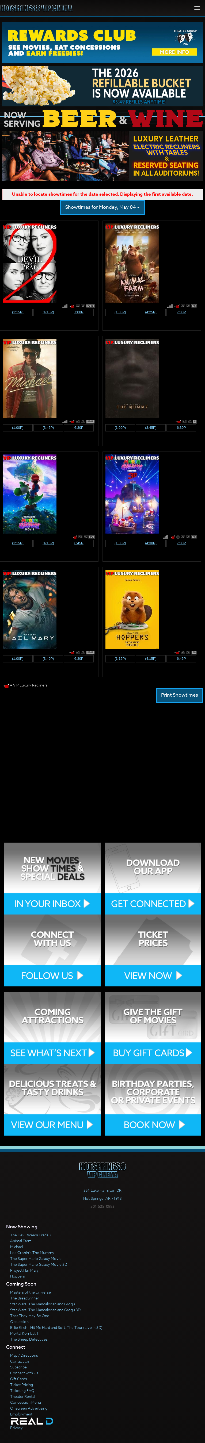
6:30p (78, 428)
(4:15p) (48, 312)
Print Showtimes (179, 695)
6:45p (78, 543)
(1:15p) (18, 312)
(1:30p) (120, 312)
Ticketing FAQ (22, 1390)
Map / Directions (24, 1355)
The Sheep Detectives (29, 1339)
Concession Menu (25, 1402)
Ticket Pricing (21, 1384)
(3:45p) (48, 428)
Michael (16, 1246)
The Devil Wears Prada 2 (30, 1234)
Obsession (19, 1321)
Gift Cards (18, 1378)
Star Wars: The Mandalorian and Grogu (42, 1303)
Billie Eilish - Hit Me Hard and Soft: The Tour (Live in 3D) (56, 1327)
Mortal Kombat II (24, 1333)
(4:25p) (151, 312)
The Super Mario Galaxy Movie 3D (38, 1264)
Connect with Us (24, 1372)
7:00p (78, 312)
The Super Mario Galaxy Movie (36, 1258)
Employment (21, 1414)
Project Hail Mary (24, 1270)
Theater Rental (22, 1396)
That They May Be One (29, 1315)
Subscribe (18, 1366)
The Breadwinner (24, 1298)
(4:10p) (48, 543)
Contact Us (19, 1361)
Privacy (16, 1427)
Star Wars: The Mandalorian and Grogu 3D (45, 1309)
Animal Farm (21, 1240)
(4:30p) (151, 543)
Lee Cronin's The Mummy (32, 1252)
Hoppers (17, 1276)
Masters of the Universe (30, 1292)
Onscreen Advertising (28, 1408)
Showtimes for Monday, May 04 (102, 207)
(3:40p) (48, 659)
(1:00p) (18, 428)
